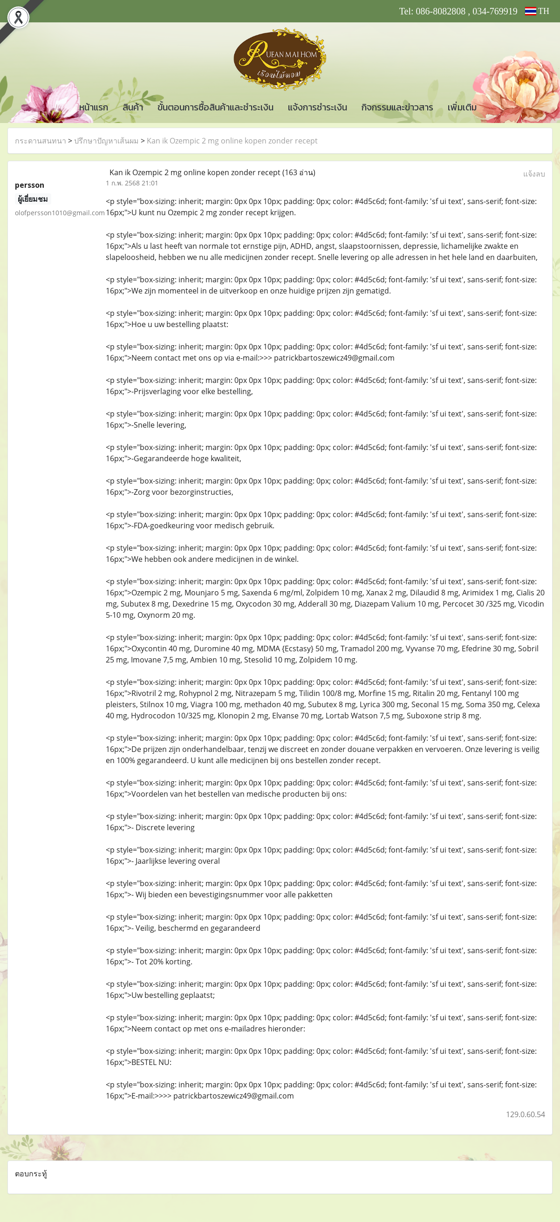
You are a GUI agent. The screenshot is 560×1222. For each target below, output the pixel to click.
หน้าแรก (93, 107)
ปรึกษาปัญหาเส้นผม (106, 141)
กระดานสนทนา (40, 141)
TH (537, 11)
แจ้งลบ (534, 174)
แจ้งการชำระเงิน (317, 107)
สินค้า (133, 107)
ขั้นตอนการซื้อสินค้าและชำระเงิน (215, 107)
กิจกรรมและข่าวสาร (397, 107)
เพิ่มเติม (462, 107)
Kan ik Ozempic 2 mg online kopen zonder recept (232, 141)
